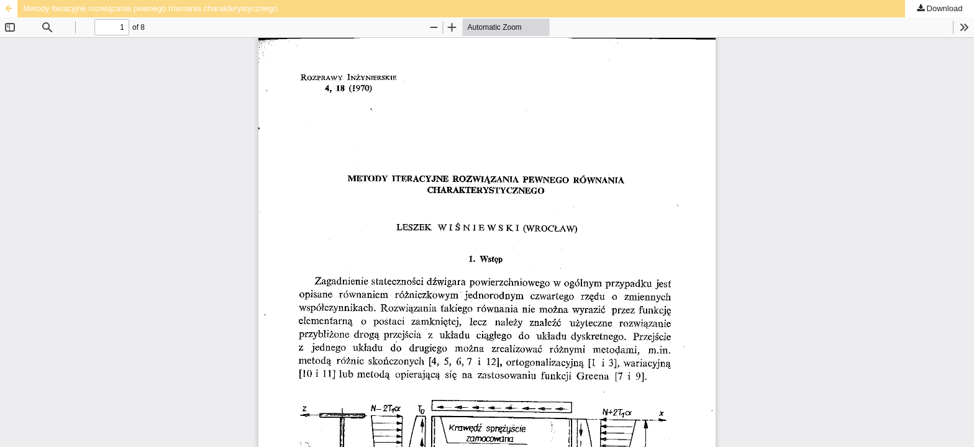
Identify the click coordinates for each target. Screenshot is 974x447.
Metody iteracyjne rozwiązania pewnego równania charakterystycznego (150, 8)
